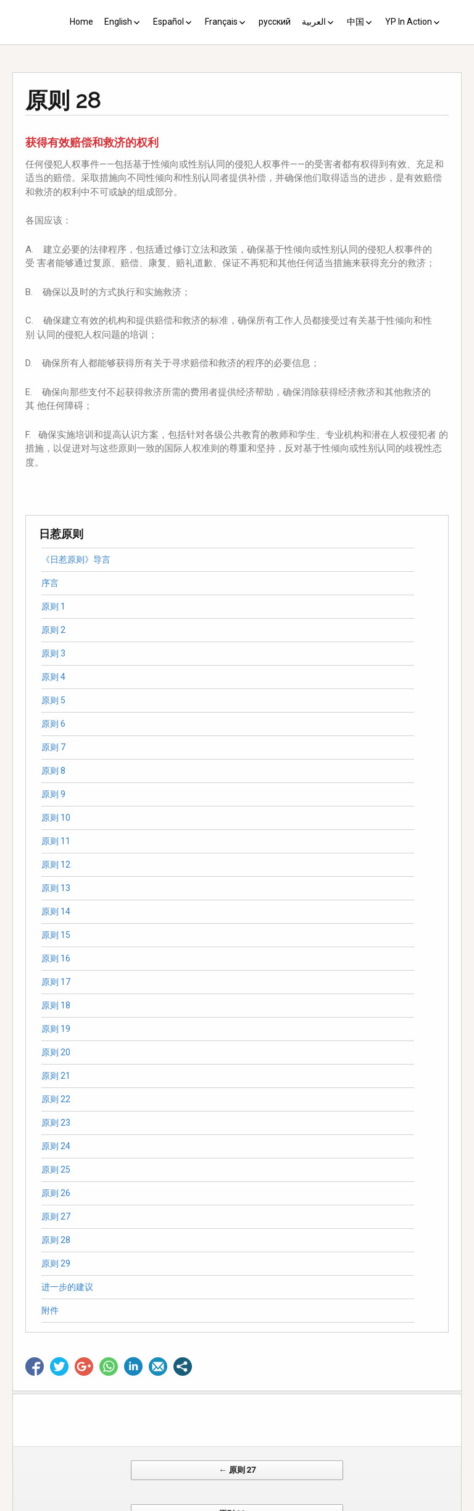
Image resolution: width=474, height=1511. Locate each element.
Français (221, 22)
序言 (50, 583)
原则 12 (55, 864)
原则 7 (53, 747)
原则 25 (55, 1169)
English (118, 22)
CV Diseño (239, 1504)
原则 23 (55, 1123)
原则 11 (55, 841)
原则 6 (53, 724)
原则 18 (55, 1005)
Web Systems (359, 1504)
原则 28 (55, 1240)
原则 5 (53, 700)
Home (81, 22)
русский (275, 22)
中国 (355, 22)
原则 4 (53, 677)
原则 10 (55, 817)
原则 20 (55, 1052)
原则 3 (53, 653)
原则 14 (55, 911)
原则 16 (55, 958)
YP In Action (408, 22)
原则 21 (55, 1076)
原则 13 (55, 888)
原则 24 (55, 1146)
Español (168, 22)
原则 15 (55, 935)
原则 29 (55, 1263)
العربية (314, 22)
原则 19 (55, 1029)
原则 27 (55, 1216)
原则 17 (55, 982)
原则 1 (53, 606)
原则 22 (55, 1099)
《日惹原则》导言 (75, 559)
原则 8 (53, 771)
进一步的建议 (67, 1287)
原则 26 (55, 1193)
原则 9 (53, 794)
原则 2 (53, 630)
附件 (50, 1310)
